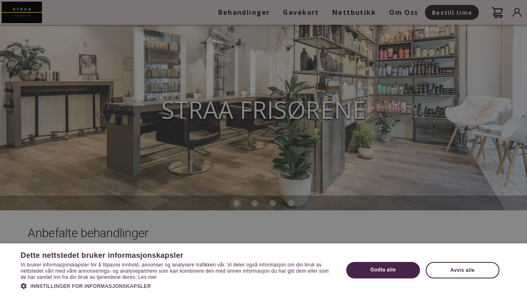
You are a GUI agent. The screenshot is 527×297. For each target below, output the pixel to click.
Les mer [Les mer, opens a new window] (147, 277)
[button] (177, 285)
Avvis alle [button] (462, 270)
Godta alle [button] (383, 270)
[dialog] (263, 148)
